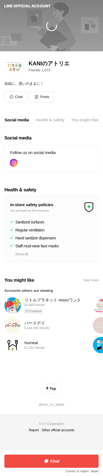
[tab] (17, 120)
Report (34, 430)
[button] (41, 96)
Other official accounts (58, 430)
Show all (21, 254)
